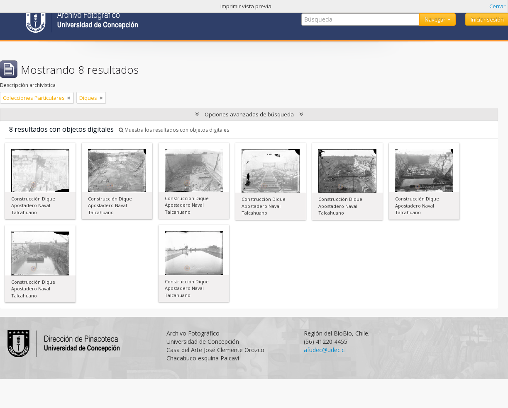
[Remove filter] (69, 98)
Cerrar (497, 6)
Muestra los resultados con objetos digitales (174, 129)
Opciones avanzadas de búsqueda (249, 114)
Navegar (436, 19)
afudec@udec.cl (325, 350)
